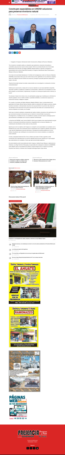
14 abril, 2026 (38, 190)
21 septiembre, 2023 (34, 14)
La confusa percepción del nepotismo (20, 247)
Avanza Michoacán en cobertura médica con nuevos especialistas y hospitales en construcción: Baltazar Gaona (45, 186)
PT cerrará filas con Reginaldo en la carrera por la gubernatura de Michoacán (28, 251)
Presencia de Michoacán (22, 14)
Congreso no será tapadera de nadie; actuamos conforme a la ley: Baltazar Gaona (27, 236)
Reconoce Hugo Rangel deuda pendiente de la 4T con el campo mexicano (27, 255)
